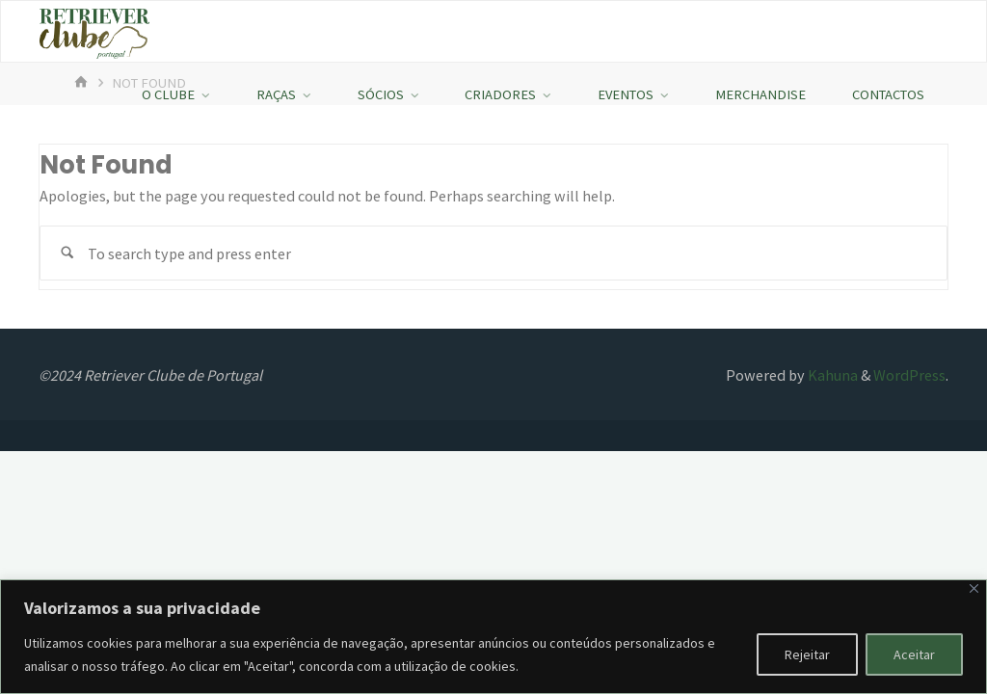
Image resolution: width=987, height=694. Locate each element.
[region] (493, 636)
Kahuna (831, 375)
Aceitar (914, 654)
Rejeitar (807, 654)
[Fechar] (974, 588)
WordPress (909, 375)
